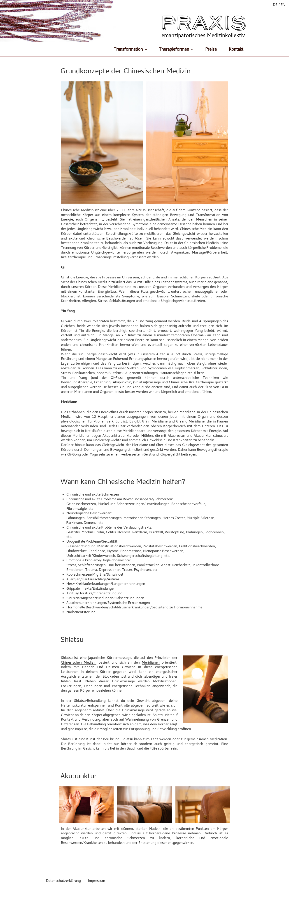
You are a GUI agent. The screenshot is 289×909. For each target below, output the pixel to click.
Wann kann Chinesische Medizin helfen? (123, 481)
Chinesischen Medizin (78, 662)
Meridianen (151, 662)
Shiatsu (72, 639)
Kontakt (236, 49)
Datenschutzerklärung (63, 880)
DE (275, 4)
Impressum (96, 880)
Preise (211, 49)
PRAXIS (204, 23)
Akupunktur (79, 775)
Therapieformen (176, 49)
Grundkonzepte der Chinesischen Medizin (126, 70)
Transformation (131, 49)
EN (283, 4)
